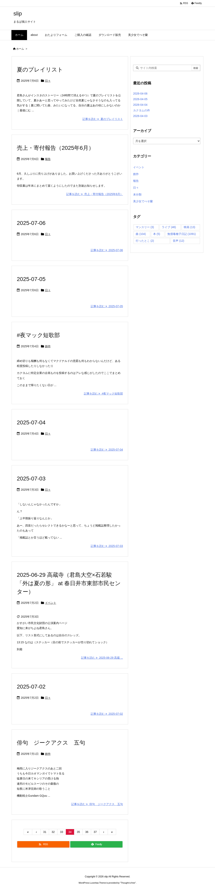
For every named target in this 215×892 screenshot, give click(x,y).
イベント (50, 602)
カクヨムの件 (141, 110)
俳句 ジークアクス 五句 (51, 743)
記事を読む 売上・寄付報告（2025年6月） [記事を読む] (94, 194)
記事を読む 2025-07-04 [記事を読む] (107, 449)
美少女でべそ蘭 (143, 201)
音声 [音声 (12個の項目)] (178, 240)
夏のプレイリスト (40, 69)
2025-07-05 (31, 279)
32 (53, 832)
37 (95, 832)
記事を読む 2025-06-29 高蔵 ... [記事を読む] (102, 657)
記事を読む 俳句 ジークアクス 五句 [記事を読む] (97, 804)
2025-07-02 (31, 687)
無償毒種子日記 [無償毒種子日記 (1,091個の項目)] (181, 234)
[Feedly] (96, 844)
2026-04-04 (140, 104)
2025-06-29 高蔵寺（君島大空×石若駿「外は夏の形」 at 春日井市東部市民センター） (69, 583)
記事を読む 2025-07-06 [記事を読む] (107, 250)
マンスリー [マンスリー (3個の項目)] (145, 227)
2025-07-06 (31, 223)
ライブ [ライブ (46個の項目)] (169, 227)
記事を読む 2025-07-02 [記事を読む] (107, 713)
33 (61, 832)
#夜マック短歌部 (38, 335)
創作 (48, 346)
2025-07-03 (31, 478)
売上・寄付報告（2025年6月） (55, 148)
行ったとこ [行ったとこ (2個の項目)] (145, 240)
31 (44, 832)
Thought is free (128, 883)
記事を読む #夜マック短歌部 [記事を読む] (103, 393)
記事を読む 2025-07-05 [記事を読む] (107, 306)
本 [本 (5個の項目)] (156, 234)
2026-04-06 (140, 93)
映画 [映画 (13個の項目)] (189, 227)
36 (86, 832)
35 (78, 832)
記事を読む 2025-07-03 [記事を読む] (107, 546)
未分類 (137, 194)
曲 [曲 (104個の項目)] (141, 234)
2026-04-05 (140, 99)
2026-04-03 (140, 116)
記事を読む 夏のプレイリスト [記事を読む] (102, 119)
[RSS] (43, 844)
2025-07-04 (31, 422)
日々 (48, 80)
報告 (48, 159)
